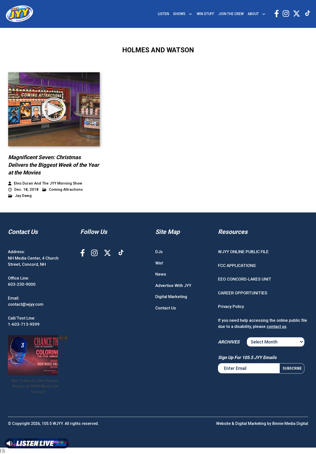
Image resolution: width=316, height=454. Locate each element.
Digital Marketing (171, 296)
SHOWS (179, 14)
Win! (159, 263)
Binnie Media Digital (290, 423)
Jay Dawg (20, 196)
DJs (159, 251)
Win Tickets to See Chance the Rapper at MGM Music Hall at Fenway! (38, 386)
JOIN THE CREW (231, 14)
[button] (65, 338)
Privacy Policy (231, 306)
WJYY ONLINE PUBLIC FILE (243, 251)
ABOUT (253, 14)
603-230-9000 (22, 284)
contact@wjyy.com (25, 304)
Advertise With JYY (173, 285)
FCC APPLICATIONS (237, 265)
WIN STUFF (205, 14)
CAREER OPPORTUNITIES (242, 292)
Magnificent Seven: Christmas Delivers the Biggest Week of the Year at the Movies (53, 165)
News (160, 274)
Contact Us (165, 307)
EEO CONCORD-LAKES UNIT (244, 279)
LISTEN (163, 14)
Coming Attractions (62, 189)
